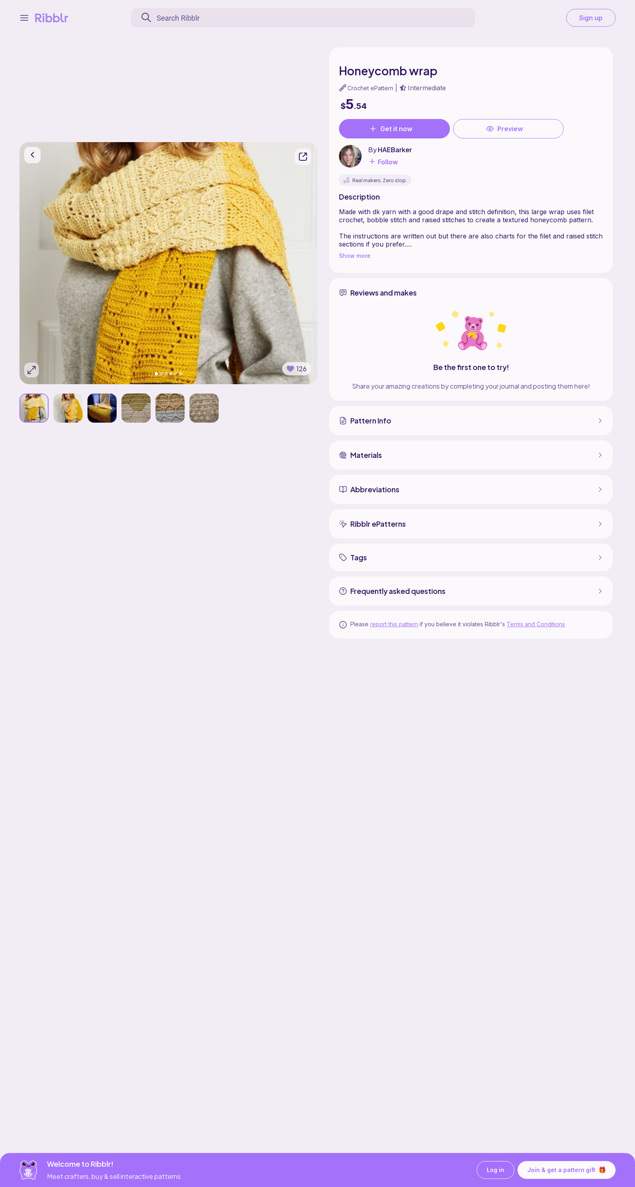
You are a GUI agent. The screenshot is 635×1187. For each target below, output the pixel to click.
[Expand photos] (31, 370)
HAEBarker (395, 149)
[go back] (32, 155)
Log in (495, 1170)
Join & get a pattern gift (566, 1170)
